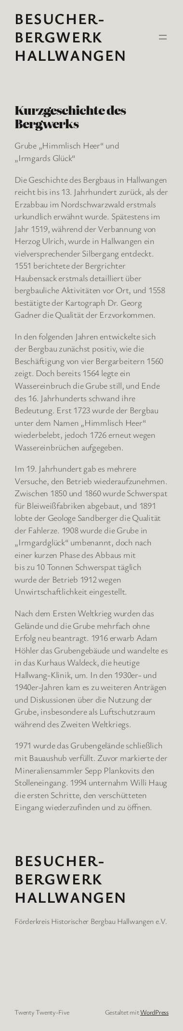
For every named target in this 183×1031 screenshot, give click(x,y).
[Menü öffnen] (163, 37)
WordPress (154, 1012)
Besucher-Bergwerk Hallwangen (70, 36)
